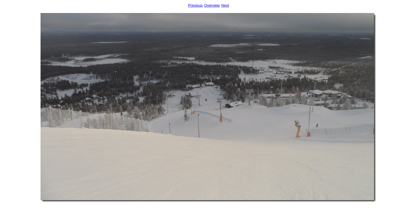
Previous (195, 5)
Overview (212, 5)
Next (225, 5)
